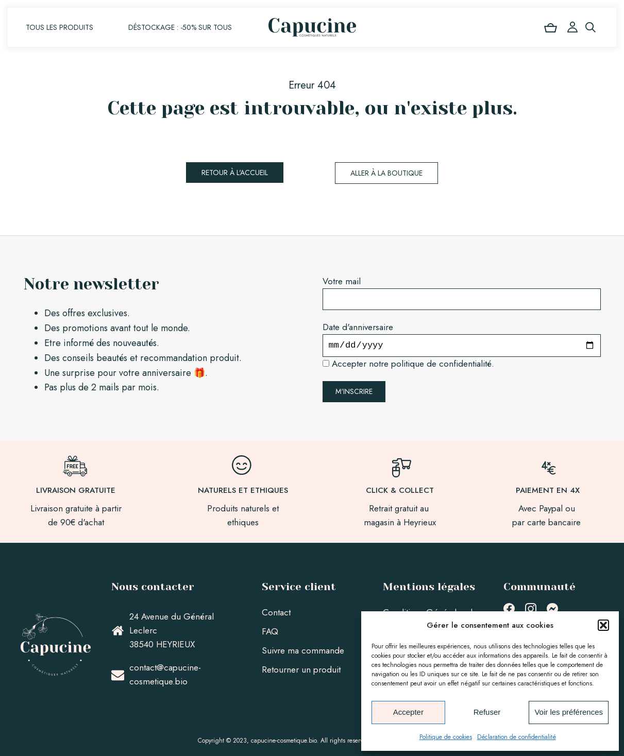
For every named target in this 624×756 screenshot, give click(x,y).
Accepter (408, 712)
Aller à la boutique (386, 173)
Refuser (487, 712)
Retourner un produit (301, 669)
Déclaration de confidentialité (516, 737)
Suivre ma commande (303, 650)
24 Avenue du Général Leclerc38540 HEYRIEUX (171, 630)
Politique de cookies (445, 737)
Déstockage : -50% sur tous (180, 27)
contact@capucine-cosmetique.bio (165, 674)
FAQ (270, 631)
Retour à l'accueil (234, 172)
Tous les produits (59, 27)
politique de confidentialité (441, 363)
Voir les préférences (568, 712)
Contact (276, 612)
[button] (603, 625)
